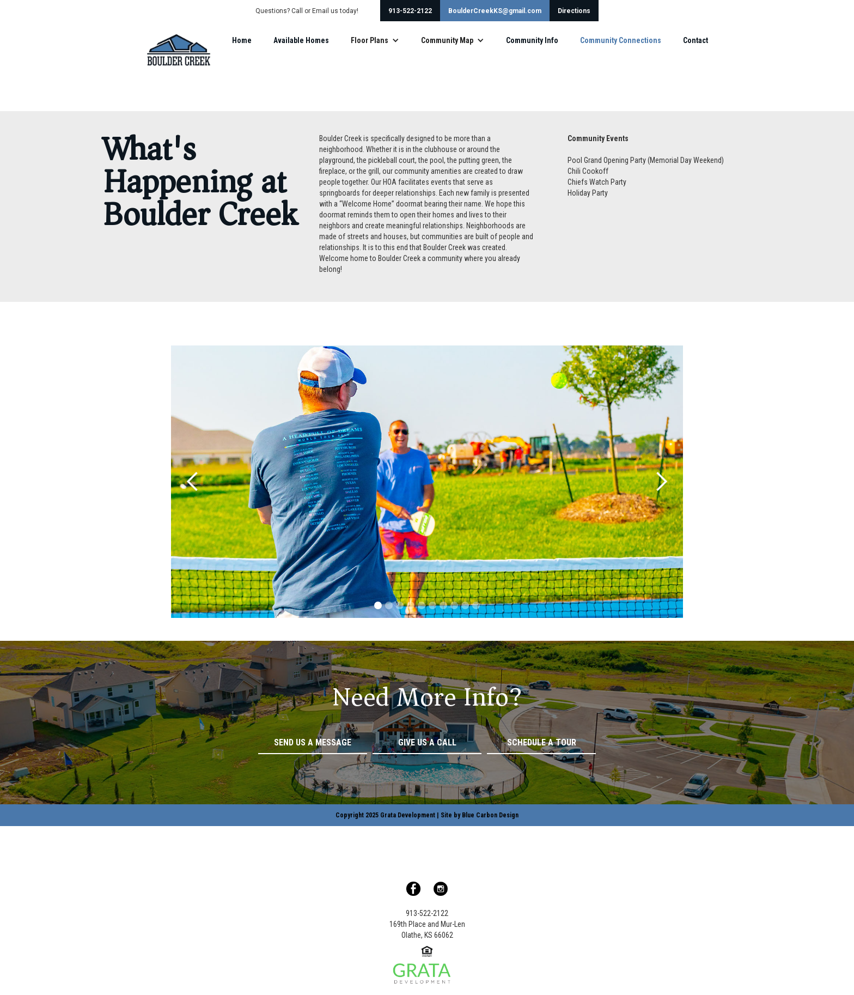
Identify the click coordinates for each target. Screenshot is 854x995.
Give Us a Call (427, 742)
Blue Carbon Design (490, 815)
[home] (178, 49)
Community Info (532, 40)
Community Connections (620, 40)
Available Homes (301, 40)
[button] (375, 40)
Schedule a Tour (541, 742)
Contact (695, 40)
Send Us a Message (312, 742)
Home (242, 40)
